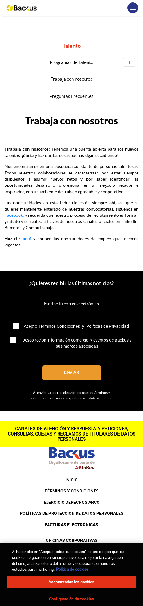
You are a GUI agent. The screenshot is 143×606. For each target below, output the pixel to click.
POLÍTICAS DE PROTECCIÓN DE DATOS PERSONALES (71, 513)
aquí (27, 239)
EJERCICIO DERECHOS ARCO (72, 502)
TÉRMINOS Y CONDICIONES (72, 491)
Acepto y (77, 326)
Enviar (71, 372)
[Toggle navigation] (132, 7)
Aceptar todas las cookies (71, 586)
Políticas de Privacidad (107, 326)
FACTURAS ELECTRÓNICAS (71, 524)
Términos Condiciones (59, 326)
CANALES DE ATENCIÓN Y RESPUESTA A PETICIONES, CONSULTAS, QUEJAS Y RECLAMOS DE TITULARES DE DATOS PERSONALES (71, 433)
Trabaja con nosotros (71, 79)
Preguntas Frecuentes (71, 96)
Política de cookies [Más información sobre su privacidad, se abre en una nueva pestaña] (72, 573)
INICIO (71, 480)
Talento (72, 46)
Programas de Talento (92, 62)
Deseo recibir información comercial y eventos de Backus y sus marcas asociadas (77, 343)
